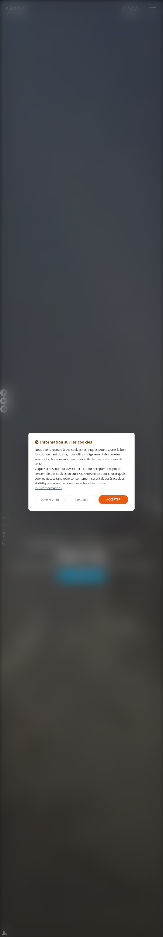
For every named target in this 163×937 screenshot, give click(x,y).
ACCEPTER (113, 499)
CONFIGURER (50, 500)
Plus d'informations (48, 488)
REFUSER (81, 500)
